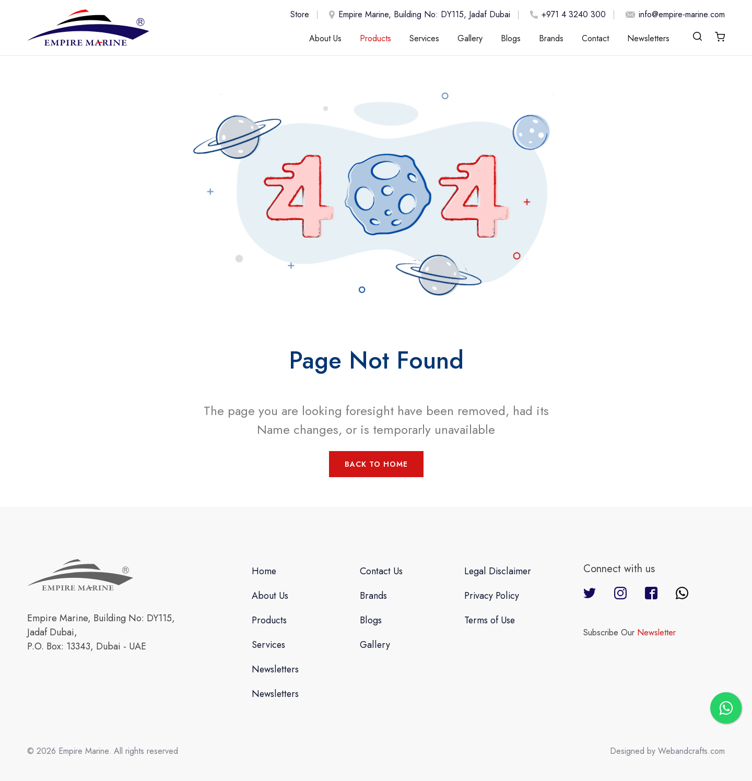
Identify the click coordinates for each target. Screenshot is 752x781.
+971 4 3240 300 (566, 14)
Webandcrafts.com (691, 751)
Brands (551, 38)
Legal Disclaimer (498, 571)
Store (299, 14)
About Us (325, 38)
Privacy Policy (491, 595)
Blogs (511, 38)
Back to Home (376, 464)
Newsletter (656, 632)
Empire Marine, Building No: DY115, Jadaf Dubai (417, 14)
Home (264, 571)
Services (424, 38)
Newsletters (648, 38)
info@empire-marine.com (673, 14)
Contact (595, 38)
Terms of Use (489, 620)
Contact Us (381, 571)
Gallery (470, 38)
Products (375, 38)
